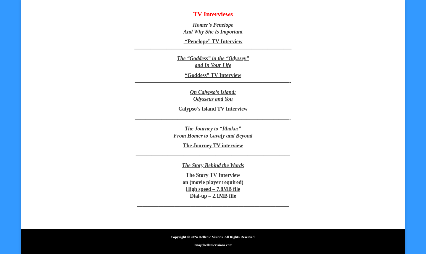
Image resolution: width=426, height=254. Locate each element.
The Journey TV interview (213, 145)
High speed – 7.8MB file (213, 189)
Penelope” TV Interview (215, 41)
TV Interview (225, 175)
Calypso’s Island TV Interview (213, 109)
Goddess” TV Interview (214, 75)
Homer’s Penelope (213, 25)
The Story (198, 175)
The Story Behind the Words (213, 165)
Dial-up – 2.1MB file (213, 196)
